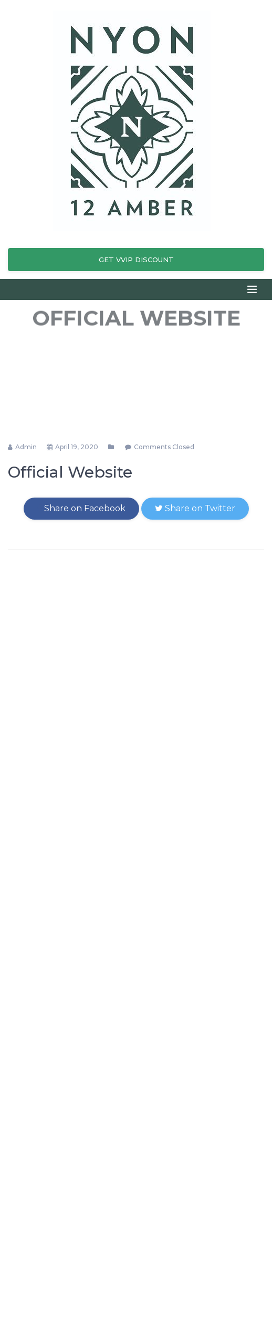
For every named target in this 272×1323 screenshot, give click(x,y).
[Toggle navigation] (252, 289)
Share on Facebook (81, 508)
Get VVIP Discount (136, 259)
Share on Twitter (195, 508)
